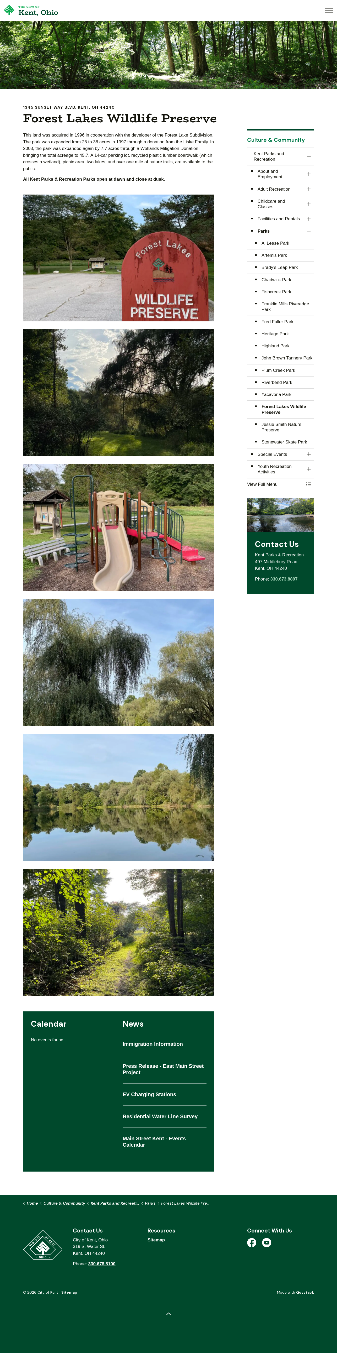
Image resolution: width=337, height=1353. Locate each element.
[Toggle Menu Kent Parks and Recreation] (308, 484)
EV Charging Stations (149, 1094)
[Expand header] (329, 10)
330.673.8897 (284, 579)
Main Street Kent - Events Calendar (154, 1142)
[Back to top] (168, 1314)
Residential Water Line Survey (160, 1116)
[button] (118, 258)
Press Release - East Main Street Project (163, 1069)
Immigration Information (153, 1044)
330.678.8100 (102, 1263)
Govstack (305, 1292)
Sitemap (156, 1239)
